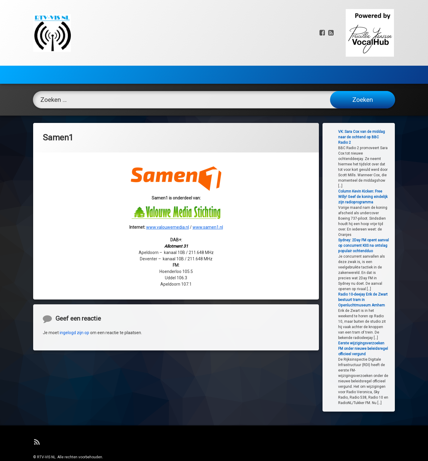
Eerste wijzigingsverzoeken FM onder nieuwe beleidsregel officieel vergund (383, 348)
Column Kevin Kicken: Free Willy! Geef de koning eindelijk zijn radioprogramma (382, 196)
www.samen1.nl (208, 179)
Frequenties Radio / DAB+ (100, 43)
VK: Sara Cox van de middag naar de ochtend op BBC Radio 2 (381, 137)
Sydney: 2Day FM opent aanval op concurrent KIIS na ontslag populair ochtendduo (383, 245)
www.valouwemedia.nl (167, 179)
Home (48, 43)
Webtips (214, 43)
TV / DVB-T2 (166, 43)
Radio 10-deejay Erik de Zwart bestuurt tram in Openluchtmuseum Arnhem (382, 299)
